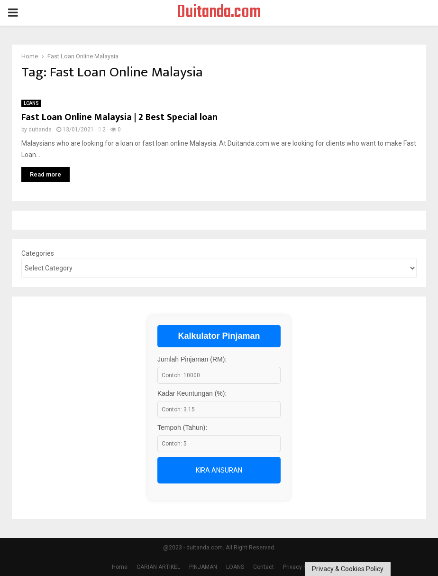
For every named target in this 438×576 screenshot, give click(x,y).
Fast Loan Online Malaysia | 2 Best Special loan (119, 117)
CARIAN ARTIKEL (158, 567)
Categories (37, 253)
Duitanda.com (219, 13)
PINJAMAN (203, 567)
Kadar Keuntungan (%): (192, 393)
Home (120, 567)
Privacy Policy (301, 567)
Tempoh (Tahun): (182, 427)
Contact (263, 567)
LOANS (31, 103)
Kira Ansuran (219, 470)
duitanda (40, 129)
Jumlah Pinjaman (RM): (192, 359)
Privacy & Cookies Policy (347, 569)
